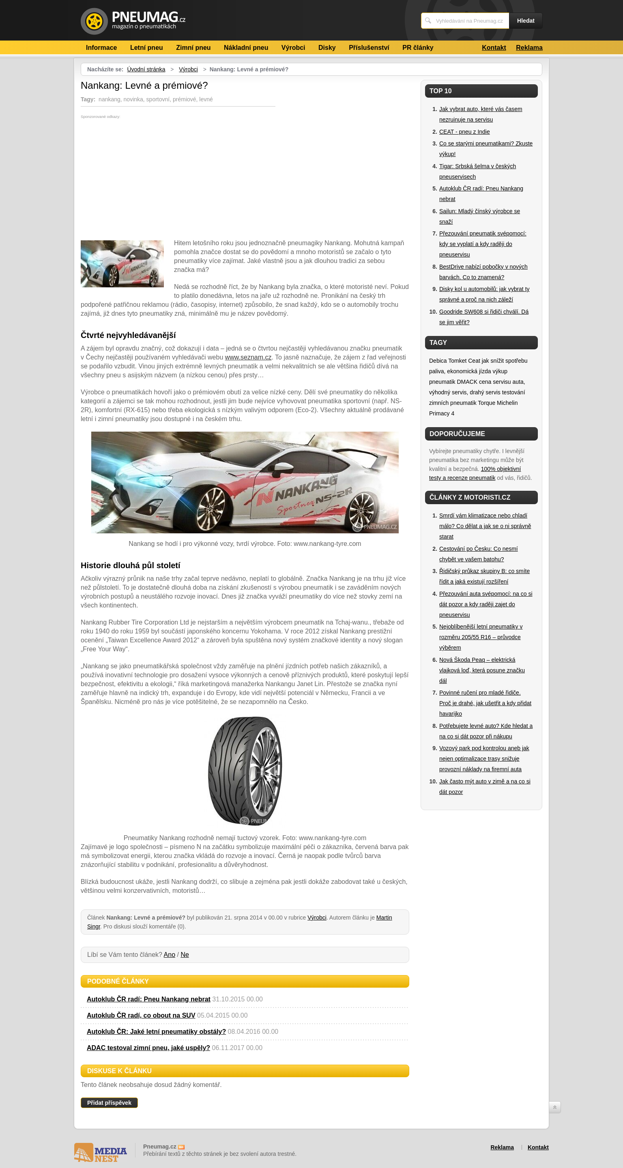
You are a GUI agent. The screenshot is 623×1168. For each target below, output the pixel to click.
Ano (169, 954)
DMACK (467, 382)
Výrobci (293, 47)
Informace (101, 47)
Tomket (457, 360)
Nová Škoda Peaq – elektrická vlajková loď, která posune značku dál (482, 670)
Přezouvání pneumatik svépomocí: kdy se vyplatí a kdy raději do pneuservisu (482, 244)
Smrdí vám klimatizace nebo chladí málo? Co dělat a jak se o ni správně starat (485, 526)
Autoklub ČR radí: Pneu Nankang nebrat (149, 999)
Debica (438, 360)
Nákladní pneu (246, 47)
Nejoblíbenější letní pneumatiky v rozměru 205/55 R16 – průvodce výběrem (480, 637)
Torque (486, 403)
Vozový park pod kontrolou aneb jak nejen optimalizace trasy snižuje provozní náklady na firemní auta (484, 758)
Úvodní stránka (146, 69)
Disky (327, 47)
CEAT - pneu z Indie (464, 131)
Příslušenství (369, 47)
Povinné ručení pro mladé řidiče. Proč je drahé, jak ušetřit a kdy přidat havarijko (485, 703)
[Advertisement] (149, 179)
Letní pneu (146, 47)
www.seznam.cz (248, 357)
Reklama (529, 47)
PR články (417, 47)
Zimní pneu (193, 47)
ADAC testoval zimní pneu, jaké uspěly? (148, 1047)
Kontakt (494, 47)
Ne (184, 954)
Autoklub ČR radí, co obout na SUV (141, 1015)
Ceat (474, 360)
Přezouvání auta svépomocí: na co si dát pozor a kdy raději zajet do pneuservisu (486, 604)
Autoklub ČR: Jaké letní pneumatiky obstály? (156, 1031)
